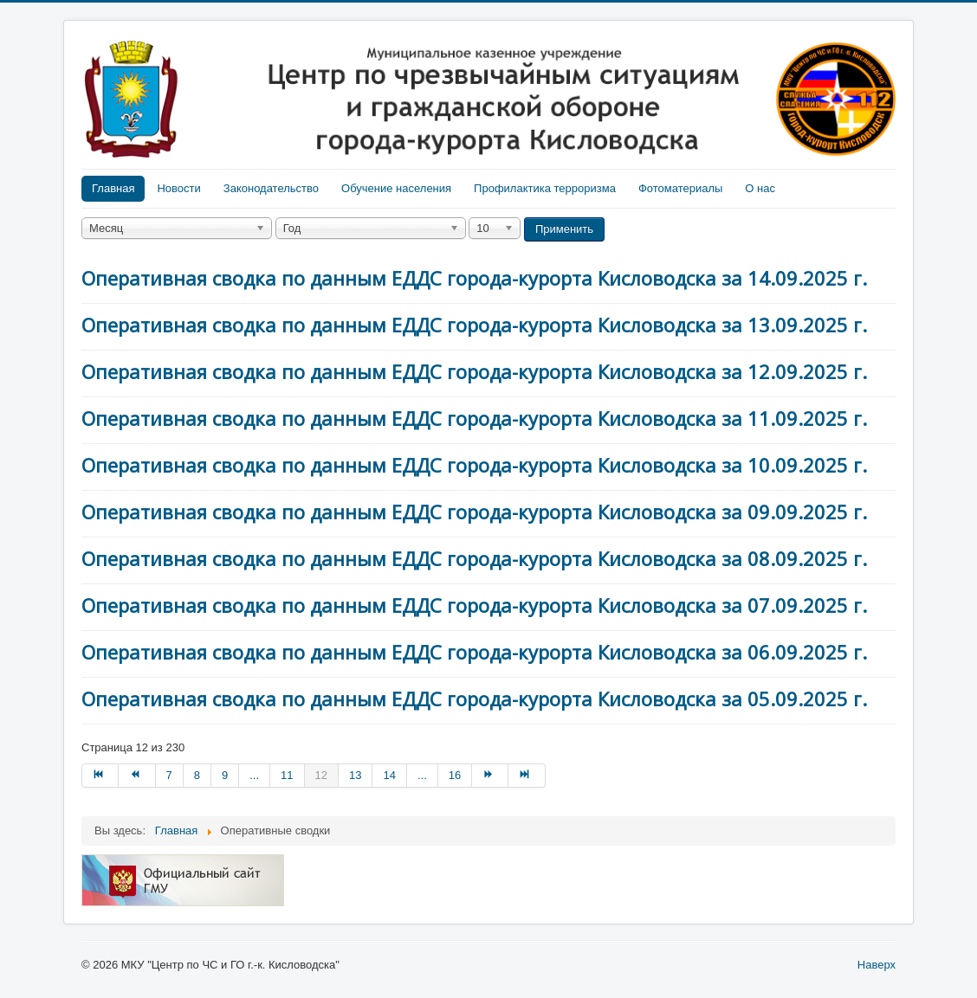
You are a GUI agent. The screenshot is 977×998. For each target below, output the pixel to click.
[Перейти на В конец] (526, 775)
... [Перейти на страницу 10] (254, 775)
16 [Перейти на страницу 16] (455, 775)
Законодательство (271, 188)
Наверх (876, 964)
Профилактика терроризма (545, 188)
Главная (113, 188)
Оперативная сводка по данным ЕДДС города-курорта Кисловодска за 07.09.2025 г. (474, 605)
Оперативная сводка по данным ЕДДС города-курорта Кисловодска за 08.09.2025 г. (474, 558)
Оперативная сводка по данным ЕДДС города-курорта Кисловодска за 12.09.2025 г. (474, 371)
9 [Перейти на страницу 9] (225, 775)
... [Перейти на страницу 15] (422, 775)
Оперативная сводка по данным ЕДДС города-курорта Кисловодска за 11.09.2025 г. (474, 418)
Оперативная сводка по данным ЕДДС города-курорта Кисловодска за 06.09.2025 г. (474, 652)
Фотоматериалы (680, 188)
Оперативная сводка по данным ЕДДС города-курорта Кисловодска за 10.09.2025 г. (474, 465)
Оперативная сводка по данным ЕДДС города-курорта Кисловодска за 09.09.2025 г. (474, 512)
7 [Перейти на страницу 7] (169, 775)
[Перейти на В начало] (100, 775)
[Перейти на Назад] (137, 775)
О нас (760, 188)
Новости (178, 188)
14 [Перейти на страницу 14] (389, 775)
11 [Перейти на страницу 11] (287, 775)
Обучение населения (396, 188)
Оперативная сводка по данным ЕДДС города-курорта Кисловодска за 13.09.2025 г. (474, 325)
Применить (564, 228)
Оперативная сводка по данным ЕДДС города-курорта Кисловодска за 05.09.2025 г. (474, 698)
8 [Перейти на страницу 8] (197, 775)
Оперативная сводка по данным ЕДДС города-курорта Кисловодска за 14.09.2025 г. (474, 278)
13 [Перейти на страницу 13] (355, 775)
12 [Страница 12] (321, 775)
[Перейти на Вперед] (490, 775)
